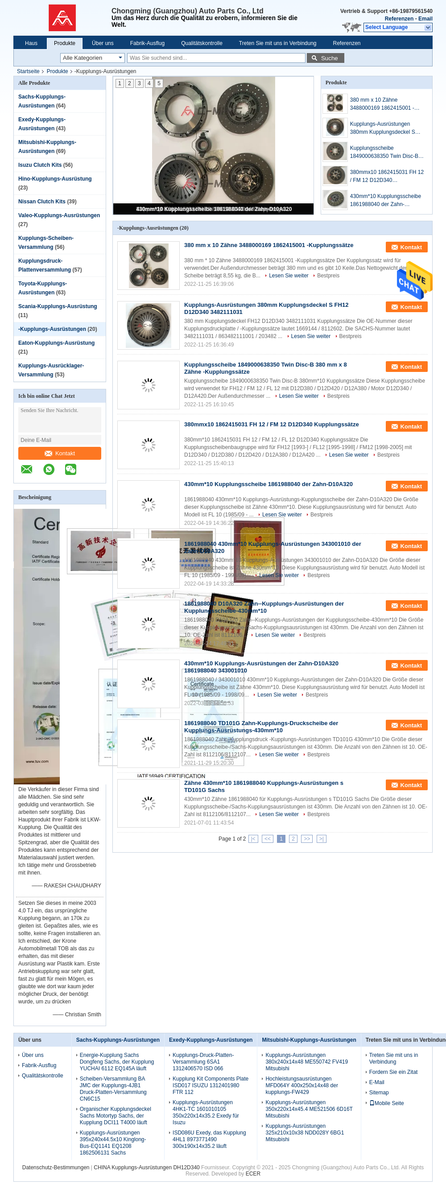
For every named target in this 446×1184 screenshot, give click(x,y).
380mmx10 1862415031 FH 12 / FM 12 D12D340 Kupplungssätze (387, 176)
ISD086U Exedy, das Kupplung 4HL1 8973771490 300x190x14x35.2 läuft (209, 1139)
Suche (329, 58)
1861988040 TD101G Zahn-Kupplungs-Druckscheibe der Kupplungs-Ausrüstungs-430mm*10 (261, 727)
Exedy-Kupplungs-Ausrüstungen (210, 1040)
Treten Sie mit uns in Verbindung (278, 43)
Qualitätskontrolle (202, 43)
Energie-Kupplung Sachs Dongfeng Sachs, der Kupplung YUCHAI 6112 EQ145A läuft (117, 1062)
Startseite (28, 71)
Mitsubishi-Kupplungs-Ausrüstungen (309, 1040)
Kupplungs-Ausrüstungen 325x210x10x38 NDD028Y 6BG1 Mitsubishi (304, 1133)
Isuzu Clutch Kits (40, 165)
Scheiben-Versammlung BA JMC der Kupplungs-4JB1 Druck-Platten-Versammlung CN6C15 (113, 1089)
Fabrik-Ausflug (147, 43)
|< (253, 839)
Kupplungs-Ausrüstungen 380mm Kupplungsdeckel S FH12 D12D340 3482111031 (384, 128)
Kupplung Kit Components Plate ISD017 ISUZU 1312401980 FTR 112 (210, 1085)
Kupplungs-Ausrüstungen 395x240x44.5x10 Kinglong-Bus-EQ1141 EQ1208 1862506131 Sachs (113, 1143)
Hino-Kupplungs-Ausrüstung (55, 179)
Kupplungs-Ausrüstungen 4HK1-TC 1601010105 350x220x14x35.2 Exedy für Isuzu (206, 1112)
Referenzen (399, 19)
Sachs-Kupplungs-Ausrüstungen (118, 1040)
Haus (31, 43)
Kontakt (60, 453)
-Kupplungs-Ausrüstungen (52, 329)
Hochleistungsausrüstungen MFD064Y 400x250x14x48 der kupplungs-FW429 (301, 1085)
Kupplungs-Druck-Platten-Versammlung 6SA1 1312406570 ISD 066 (203, 1062)
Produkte (64, 43)
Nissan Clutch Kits (42, 201)
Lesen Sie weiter (289, 275)
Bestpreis (328, 275)
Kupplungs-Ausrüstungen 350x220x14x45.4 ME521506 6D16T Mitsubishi (308, 1109)
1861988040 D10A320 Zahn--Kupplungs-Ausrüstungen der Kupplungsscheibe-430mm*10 (264, 607)
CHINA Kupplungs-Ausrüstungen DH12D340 (147, 1167)
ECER (253, 1174)
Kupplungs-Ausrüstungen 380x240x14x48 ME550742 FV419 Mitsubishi (306, 1062)
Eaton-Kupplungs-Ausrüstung (56, 343)
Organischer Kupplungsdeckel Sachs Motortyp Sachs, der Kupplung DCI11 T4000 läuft (115, 1116)
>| (321, 839)
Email (425, 19)
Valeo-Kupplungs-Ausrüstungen (59, 215)
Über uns (103, 43)
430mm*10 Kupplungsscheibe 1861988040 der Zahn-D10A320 (214, 209)
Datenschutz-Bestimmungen (56, 1167)
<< (267, 839)
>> (307, 839)
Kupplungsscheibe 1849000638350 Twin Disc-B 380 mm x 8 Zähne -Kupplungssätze (384, 152)
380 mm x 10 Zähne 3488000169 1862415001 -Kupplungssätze (382, 104)
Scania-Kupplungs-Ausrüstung (57, 306)
